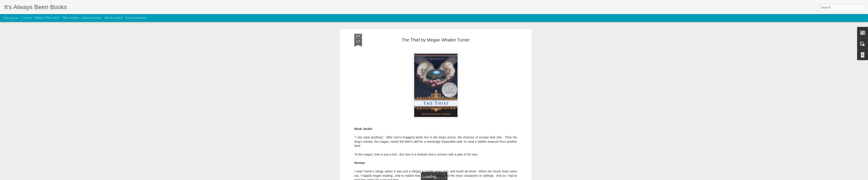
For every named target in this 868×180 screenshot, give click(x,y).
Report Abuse (460, 177)
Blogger (448, 177)
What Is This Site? (47, 18)
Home (27, 18)
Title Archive (70, 18)
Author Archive (91, 18)
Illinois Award (113, 18)
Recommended (135, 18)
